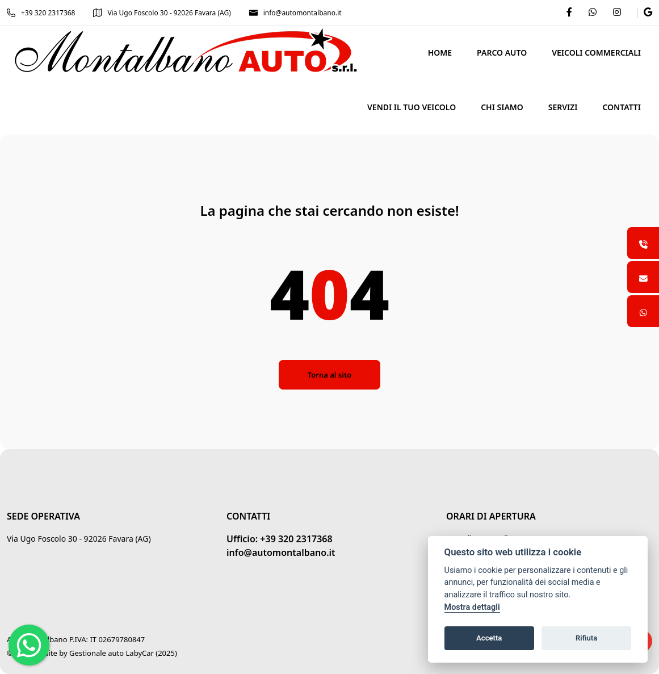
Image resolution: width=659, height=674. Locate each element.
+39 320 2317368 (41, 13)
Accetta (489, 638)
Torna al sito (329, 375)
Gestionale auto (96, 653)
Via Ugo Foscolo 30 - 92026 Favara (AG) (161, 13)
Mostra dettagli (472, 607)
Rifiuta (586, 638)
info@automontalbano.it (295, 13)
